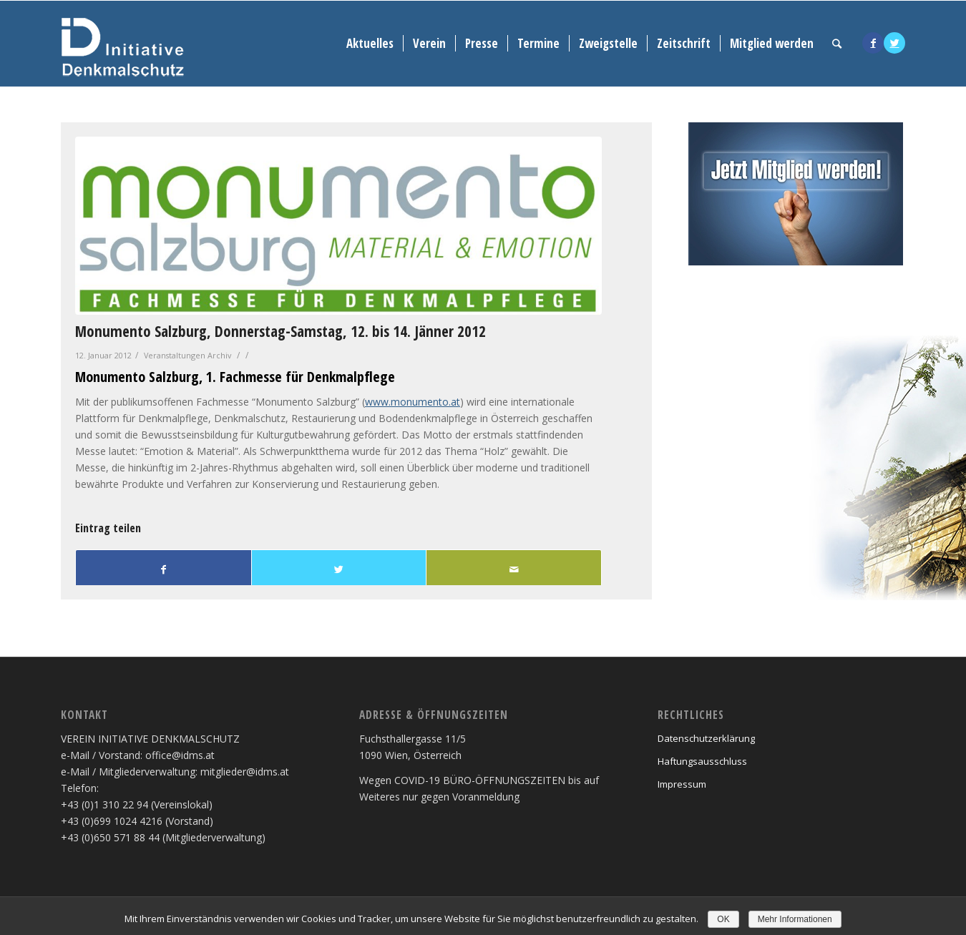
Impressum (682, 784)
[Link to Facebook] (873, 43)
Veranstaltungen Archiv (187, 355)
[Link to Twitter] (894, 43)
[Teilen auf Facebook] (163, 569)
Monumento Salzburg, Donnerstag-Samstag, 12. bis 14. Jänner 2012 (280, 331)
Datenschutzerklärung (706, 738)
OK (723, 919)
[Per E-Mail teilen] (513, 569)
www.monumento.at (412, 401)
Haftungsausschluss (702, 761)
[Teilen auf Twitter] (339, 569)
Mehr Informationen (795, 919)
